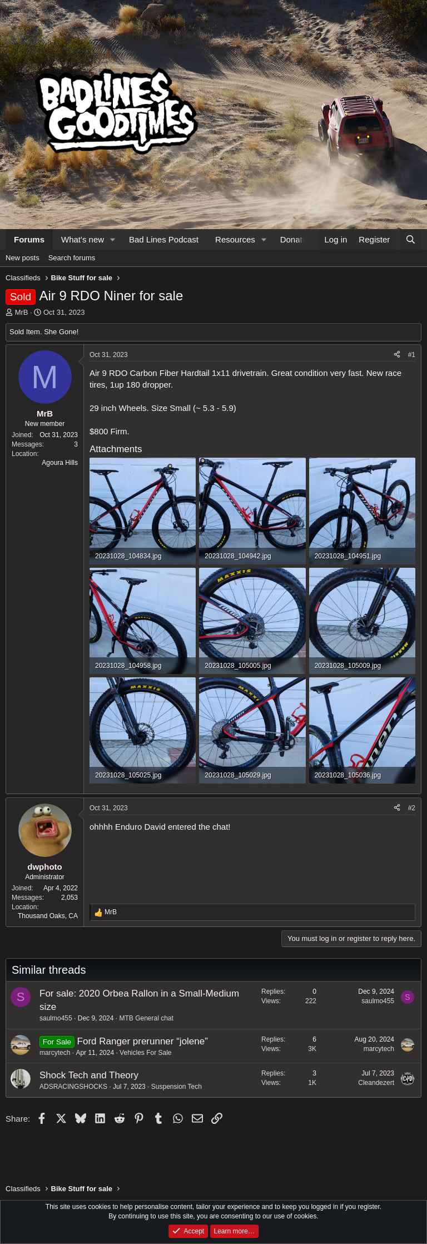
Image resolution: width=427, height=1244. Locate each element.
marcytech (54, 1053)
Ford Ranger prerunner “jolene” (142, 1041)
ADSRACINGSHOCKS (73, 1087)
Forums (29, 239)
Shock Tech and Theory (88, 1075)
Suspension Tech (176, 1087)
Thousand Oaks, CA (48, 916)
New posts (22, 258)
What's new (82, 239)
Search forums (72, 258)
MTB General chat (146, 1018)
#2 (411, 808)
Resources (235, 239)
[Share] (397, 355)
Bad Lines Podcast (163, 239)
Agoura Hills (60, 463)
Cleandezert (376, 1083)
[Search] (410, 239)
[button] (113, 239)
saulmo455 (55, 1018)
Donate (293, 239)
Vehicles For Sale (145, 1053)
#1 (411, 355)
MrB (21, 312)
